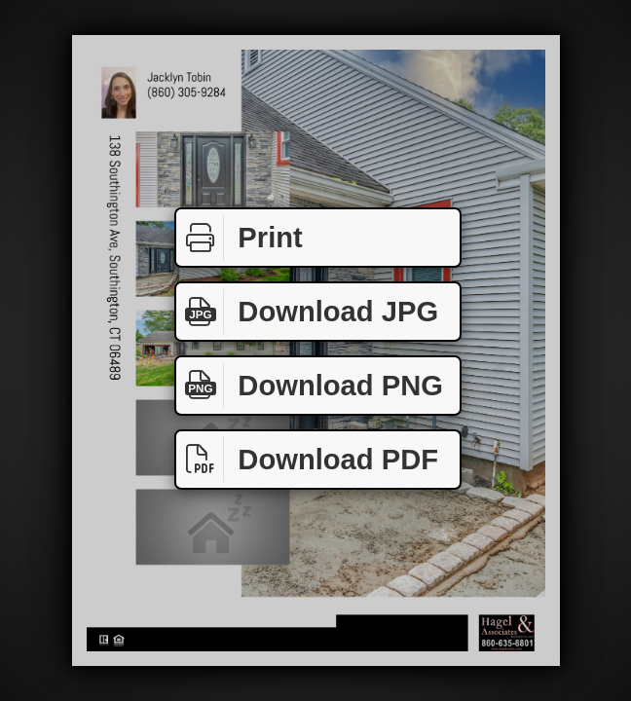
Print (239, 238)
